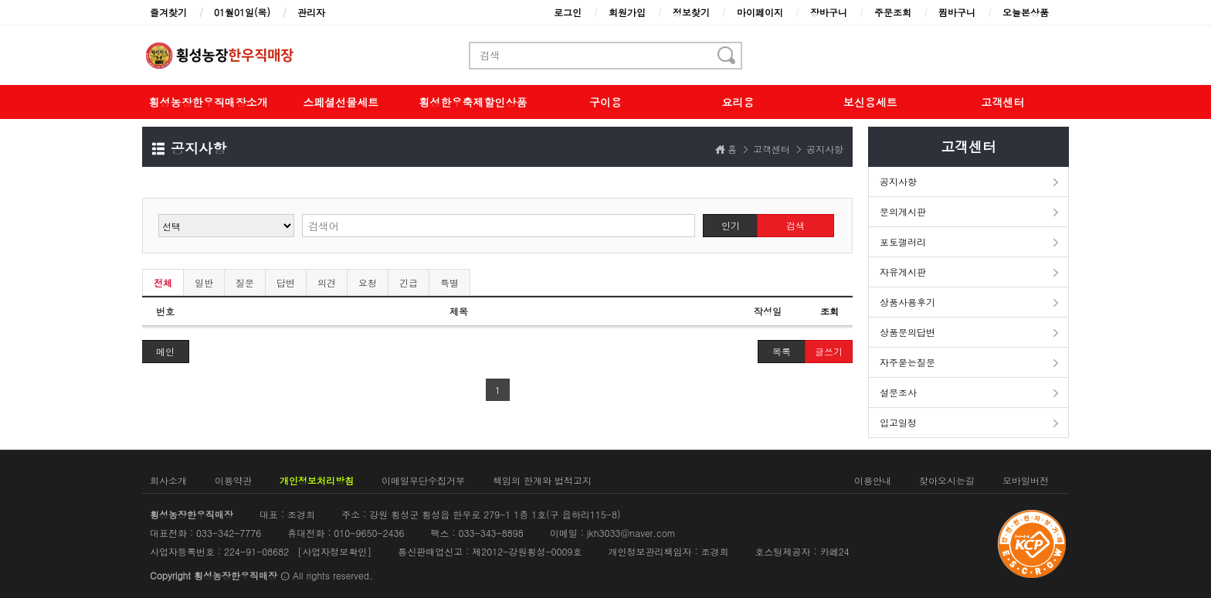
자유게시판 (903, 271)
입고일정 (898, 422)
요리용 (737, 102)
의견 (326, 282)
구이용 (605, 102)
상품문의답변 (907, 331)
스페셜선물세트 (340, 102)
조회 (829, 311)
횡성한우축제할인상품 (473, 102)
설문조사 (898, 392)
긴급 (408, 282)
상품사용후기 (907, 301)
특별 (449, 282)
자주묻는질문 (907, 362)
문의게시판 (903, 211)
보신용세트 (870, 102)
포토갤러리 (903, 241)
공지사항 (898, 181)
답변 (285, 282)
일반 (204, 282)
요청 (367, 282)
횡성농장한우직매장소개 (208, 102)
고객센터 (1002, 102)
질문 (245, 282)
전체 (163, 282)
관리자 (311, 12)
